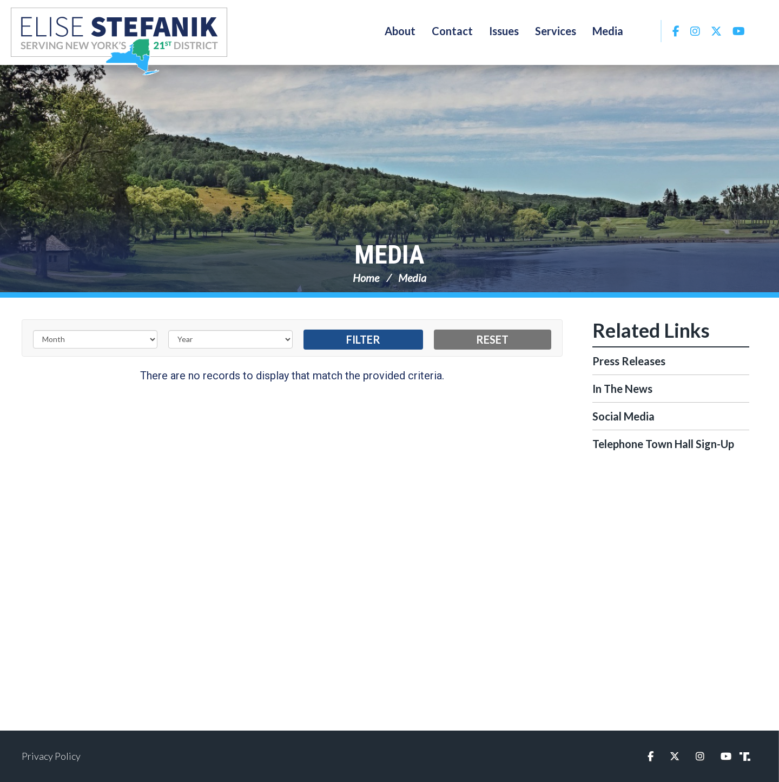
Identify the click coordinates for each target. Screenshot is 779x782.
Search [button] (646, 31)
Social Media (623, 416)
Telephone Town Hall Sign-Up (663, 443)
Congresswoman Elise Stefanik (119, 41)
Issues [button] (504, 30)
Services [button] (555, 30)
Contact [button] (452, 30)
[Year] (230, 339)
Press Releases (628, 360)
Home (366, 277)
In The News (622, 388)
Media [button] (607, 30)
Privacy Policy (51, 756)
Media (389, 254)
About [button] (400, 30)
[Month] (95, 339)
